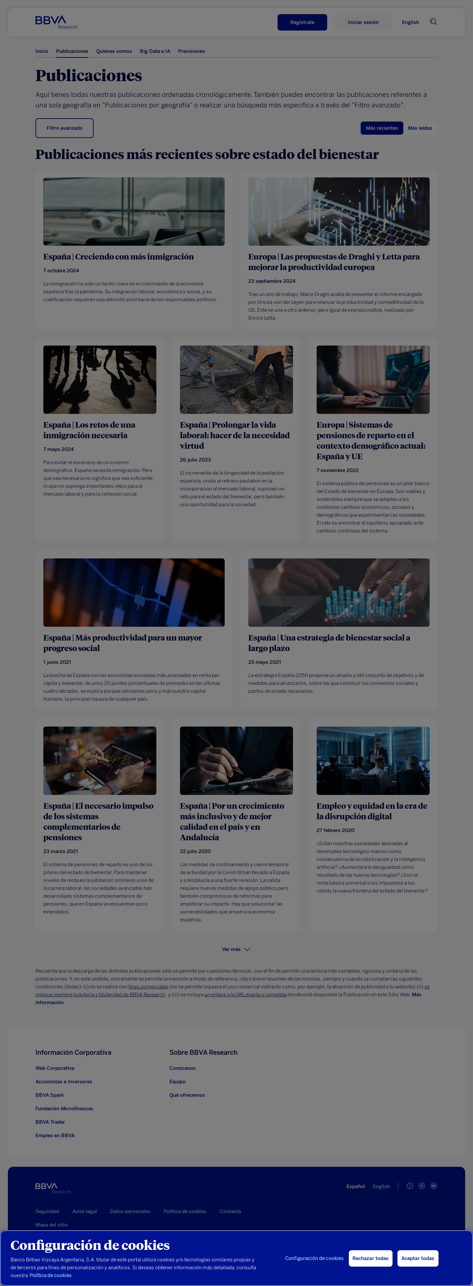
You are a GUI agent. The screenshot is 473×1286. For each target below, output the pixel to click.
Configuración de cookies (314, 1258)
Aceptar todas (418, 1258)
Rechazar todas (370, 1258)
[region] (236, 1258)
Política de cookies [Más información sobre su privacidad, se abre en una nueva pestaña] (51, 1275)
